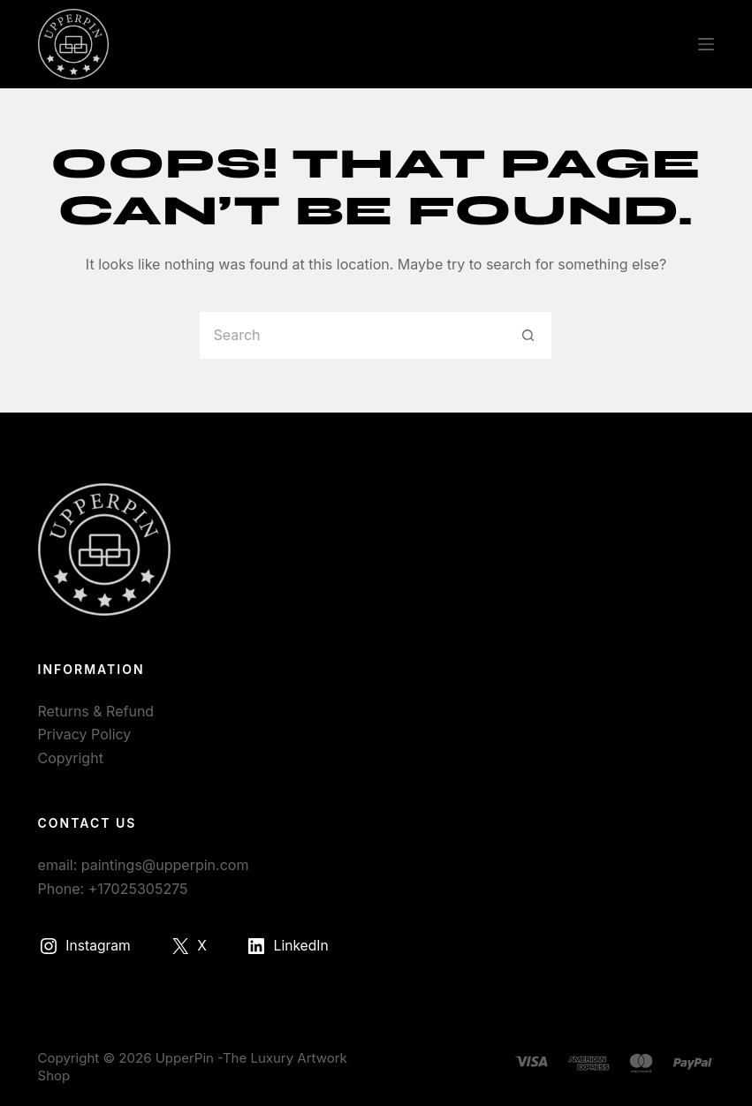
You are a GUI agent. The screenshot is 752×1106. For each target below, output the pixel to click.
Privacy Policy (85, 734)
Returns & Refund (96, 711)
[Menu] (706, 44)
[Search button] (528, 335)
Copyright (70, 758)
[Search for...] (351, 335)
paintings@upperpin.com (165, 865)
